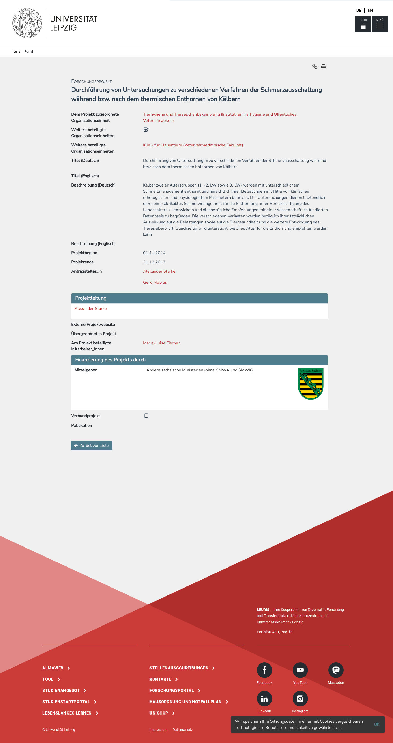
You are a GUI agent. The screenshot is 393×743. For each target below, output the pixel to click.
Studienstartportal (66, 701)
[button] (315, 67)
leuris (16, 51)
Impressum (158, 730)
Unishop (158, 713)
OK (376, 724)
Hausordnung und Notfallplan (185, 701)
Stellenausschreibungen (178, 668)
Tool (47, 679)
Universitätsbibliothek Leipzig (280, 622)
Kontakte (160, 679)
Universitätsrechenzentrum (300, 616)
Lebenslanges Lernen (67, 713)
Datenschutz (183, 730)
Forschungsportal (171, 690)
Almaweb (52, 668)
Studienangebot (61, 690)
